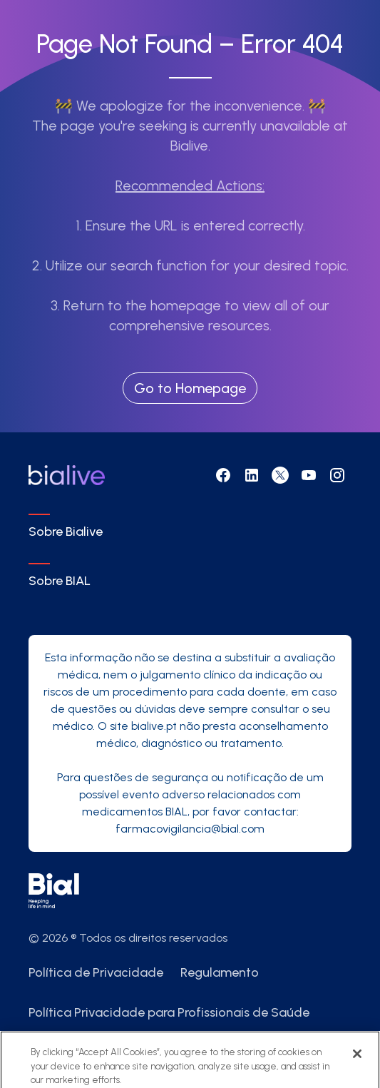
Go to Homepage (190, 388)
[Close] (357, 1060)
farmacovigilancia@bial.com (190, 828)
